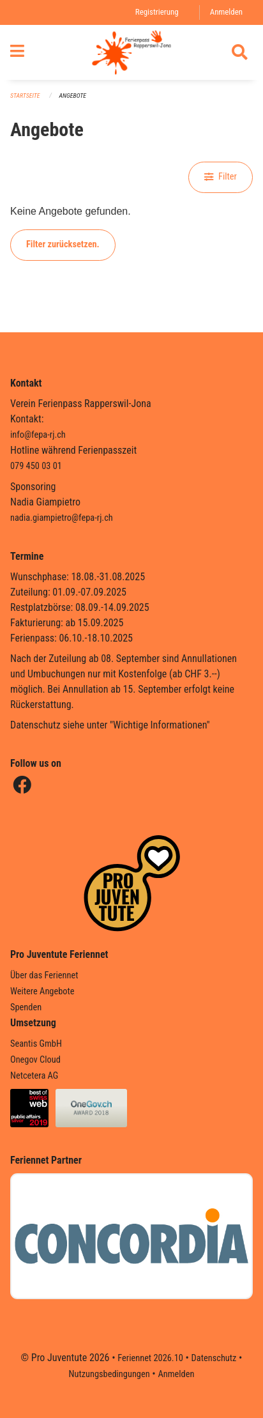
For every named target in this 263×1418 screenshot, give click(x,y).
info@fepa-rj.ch (38, 434)
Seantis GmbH (36, 1043)
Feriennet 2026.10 (150, 1358)
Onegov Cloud (35, 1059)
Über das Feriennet (44, 975)
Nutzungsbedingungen (109, 1374)
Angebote (72, 95)
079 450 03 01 (36, 466)
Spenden (25, 1007)
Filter (220, 176)
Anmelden (226, 12)
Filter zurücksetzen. (63, 244)
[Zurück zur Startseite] (131, 52)
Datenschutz (214, 1358)
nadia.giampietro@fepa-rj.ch (61, 517)
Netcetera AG (34, 1075)
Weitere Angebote (42, 991)
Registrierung (157, 12)
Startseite (25, 95)
